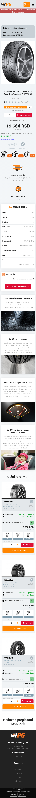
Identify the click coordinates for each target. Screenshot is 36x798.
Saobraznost (18, 781)
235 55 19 (6, 30)
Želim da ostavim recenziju (18, 287)
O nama (18, 770)
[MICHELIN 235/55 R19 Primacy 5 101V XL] (18, 568)
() (27, 4)
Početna (6, 28)
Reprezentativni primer (7, 140)
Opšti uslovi (18, 773)
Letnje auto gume (19, 28)
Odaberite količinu (18, 111)
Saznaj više (22, 795)
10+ (32, 523)
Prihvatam (13, 795)
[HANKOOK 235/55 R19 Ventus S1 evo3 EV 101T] (18, 646)
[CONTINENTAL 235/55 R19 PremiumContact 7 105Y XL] (18, 490)
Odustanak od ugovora (18, 785)
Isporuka (18, 777)
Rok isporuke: (9, 517)
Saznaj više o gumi (18, 550)
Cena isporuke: (9, 514)
